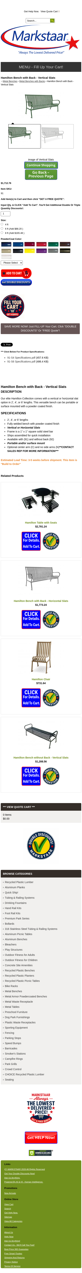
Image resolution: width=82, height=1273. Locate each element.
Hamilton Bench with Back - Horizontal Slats (41, 600)
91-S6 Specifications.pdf (21, 361)
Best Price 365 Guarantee (16, 1249)
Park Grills (11, 1064)
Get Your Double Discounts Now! (19, 1173)
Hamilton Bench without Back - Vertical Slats (41, 757)
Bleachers (10, 944)
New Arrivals (10, 1193)
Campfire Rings (14, 1058)
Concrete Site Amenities (18, 965)
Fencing (9, 1032)
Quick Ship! (11, 892)
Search (7, 1208)
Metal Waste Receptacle (19, 1001)
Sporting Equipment (16, 1027)
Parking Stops (13, 1038)
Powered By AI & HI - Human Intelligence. (23, 1182)
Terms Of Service (12, 1266)
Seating (9, 1079)
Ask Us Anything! (12, 1241)
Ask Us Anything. (12, 1178)
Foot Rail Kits (12, 913)
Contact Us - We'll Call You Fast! (19, 1245)
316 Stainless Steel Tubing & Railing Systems (31, 928)
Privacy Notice (11, 1262)
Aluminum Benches (16, 939)
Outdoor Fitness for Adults (20, 954)
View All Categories (13, 1221)
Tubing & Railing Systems (19, 897)
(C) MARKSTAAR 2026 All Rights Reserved (24, 1169)
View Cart (8, 1204)
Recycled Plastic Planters (19, 975)
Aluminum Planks (15, 887)
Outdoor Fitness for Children (21, 960)
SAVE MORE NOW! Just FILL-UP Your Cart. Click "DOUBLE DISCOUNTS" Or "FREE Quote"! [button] (40, 328)
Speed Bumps (13, 1043)
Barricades (11, 1048)
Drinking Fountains (15, 902)
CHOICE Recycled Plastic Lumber (24, 1074)
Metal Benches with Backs (32, 81)
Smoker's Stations (15, 1053)
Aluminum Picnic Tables (18, 934)
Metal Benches (10, 81)
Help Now (8, 1237)
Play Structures (13, 949)
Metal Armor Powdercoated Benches (26, 996)
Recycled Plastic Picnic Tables (22, 980)
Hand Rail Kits (13, 908)
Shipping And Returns (14, 1257)
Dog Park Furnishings (17, 1017)
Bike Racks (11, 986)
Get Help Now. (31, 11)
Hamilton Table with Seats (41, 522)
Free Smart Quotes (13, 1253)
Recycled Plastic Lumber (19, 882)
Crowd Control (13, 1069)
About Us (8, 1232)
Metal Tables (12, 1006)
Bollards (9, 923)
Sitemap (8, 1217)
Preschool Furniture (16, 1012)
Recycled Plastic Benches (20, 970)
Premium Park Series (17, 918)
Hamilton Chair (41, 679)
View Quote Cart (50, 11)
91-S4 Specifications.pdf (21, 357)
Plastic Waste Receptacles (20, 1022)
